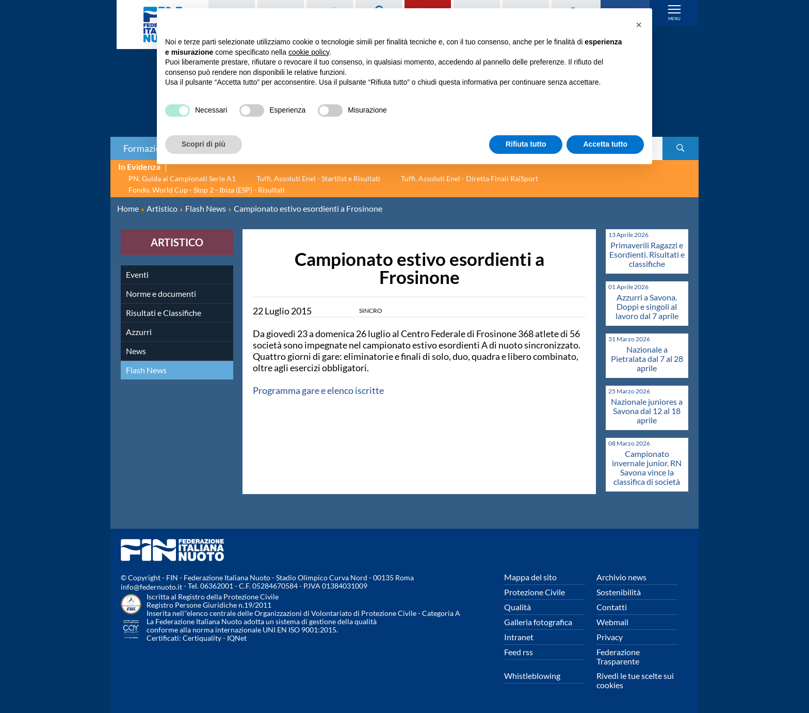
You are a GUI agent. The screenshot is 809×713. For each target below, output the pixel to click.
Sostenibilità (618, 592)
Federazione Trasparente (618, 656)
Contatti (611, 607)
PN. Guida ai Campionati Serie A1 (182, 178)
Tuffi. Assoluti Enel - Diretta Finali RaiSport (469, 178)
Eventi (137, 274)
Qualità (517, 607)
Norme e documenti (161, 293)
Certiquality (202, 637)
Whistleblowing (532, 675)
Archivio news (621, 577)
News (136, 351)
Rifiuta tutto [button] (526, 144)
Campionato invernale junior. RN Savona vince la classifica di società (647, 467)
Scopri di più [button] (203, 144)
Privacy (609, 637)
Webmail (612, 622)
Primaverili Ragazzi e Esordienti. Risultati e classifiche (647, 254)
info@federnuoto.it (151, 586)
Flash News (146, 370)
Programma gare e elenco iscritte (319, 390)
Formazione (147, 148)
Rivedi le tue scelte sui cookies (635, 680)
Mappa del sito (530, 577)
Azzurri (139, 332)
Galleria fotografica (538, 622)
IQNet (237, 637)
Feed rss (518, 652)
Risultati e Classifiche (163, 313)
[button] (638, 25)
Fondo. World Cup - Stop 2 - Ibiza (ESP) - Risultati (206, 189)
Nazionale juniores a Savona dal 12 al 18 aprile (647, 411)
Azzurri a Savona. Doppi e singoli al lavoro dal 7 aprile (647, 306)
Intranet (518, 637)
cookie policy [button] (308, 52)
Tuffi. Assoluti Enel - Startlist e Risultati (318, 178)
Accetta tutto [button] (605, 144)
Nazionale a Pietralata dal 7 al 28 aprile (647, 358)
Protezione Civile (534, 592)
